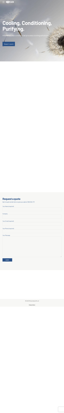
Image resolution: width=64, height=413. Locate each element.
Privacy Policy (32, 411)
